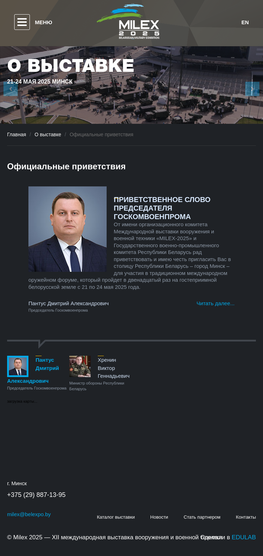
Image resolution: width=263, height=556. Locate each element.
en (245, 22)
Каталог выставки (116, 517)
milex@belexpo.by (29, 514)
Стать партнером (202, 517)
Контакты (246, 517)
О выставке (47, 134)
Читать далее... (216, 303)
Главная (16, 134)
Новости (159, 517)
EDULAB (244, 537)
